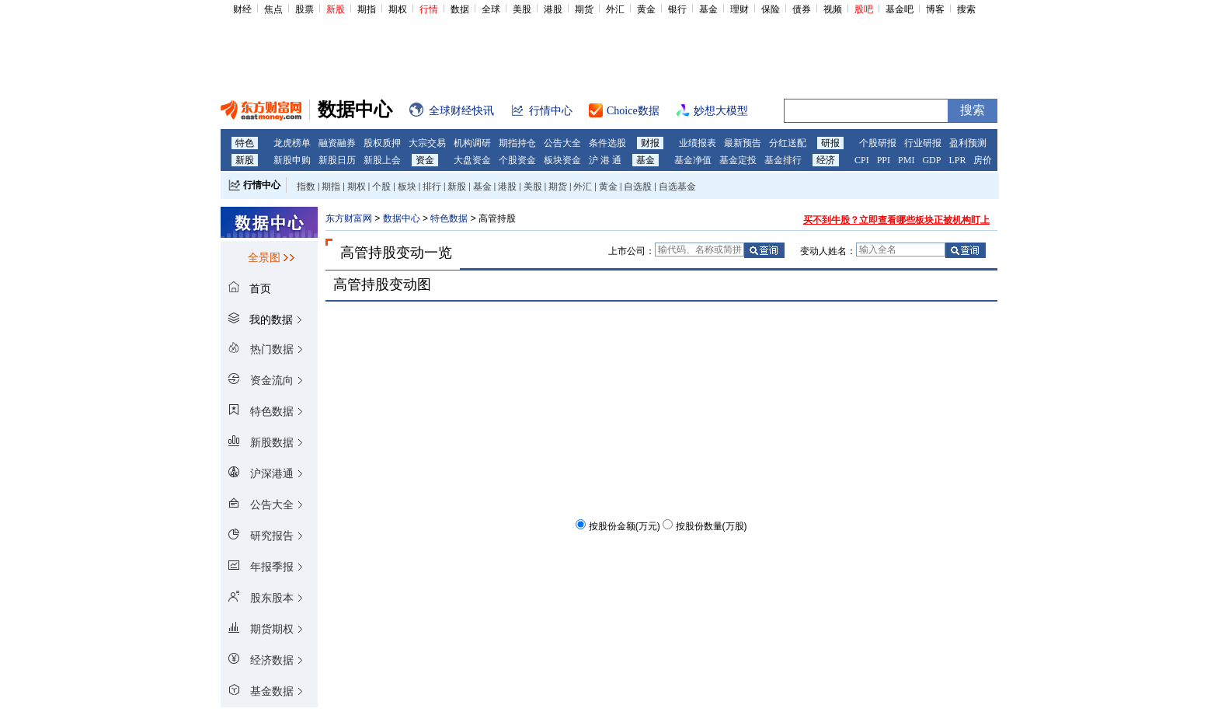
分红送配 (787, 143)
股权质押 (382, 143)
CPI (861, 160)
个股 (381, 186)
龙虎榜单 (292, 143)
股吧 (863, 9)
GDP (931, 160)
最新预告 (742, 143)
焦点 (273, 9)
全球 (491, 9)
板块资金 (562, 160)
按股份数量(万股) (711, 526)
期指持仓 (517, 143)
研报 (830, 143)
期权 (397, 9)
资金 (425, 160)
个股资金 (517, 160)
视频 (832, 9)
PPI (883, 160)
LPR (957, 160)
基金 (708, 9)
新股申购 (292, 160)
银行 (677, 9)
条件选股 (607, 143)
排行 (432, 186)
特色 (244, 143)
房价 (982, 160)
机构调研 (472, 143)
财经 (242, 9)
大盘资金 (472, 160)
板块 (407, 186)
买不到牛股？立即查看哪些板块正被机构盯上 (896, 220)
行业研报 (922, 143)
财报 (650, 143)
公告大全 (562, 143)
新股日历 (337, 160)
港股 (553, 9)
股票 (304, 9)
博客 (935, 9)
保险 (770, 9)
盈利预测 (968, 143)
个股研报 (877, 143)
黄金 (646, 9)
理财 (739, 9)
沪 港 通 (605, 160)
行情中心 (261, 185)
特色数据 (449, 218)
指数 (306, 186)
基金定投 (738, 160)
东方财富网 (348, 218)
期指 (366, 9)
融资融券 (337, 143)
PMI (906, 160)
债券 (801, 9)
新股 (335, 9)
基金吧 (900, 9)
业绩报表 (697, 143)
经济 (825, 160)
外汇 (615, 9)
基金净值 (693, 160)
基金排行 (783, 160)
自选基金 (677, 186)
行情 (428, 9)
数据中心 (401, 218)
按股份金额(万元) (624, 526)
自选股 (638, 186)
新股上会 (382, 160)
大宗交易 (427, 143)
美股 (522, 9)
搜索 (966, 9)
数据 (460, 9)
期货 (584, 9)
